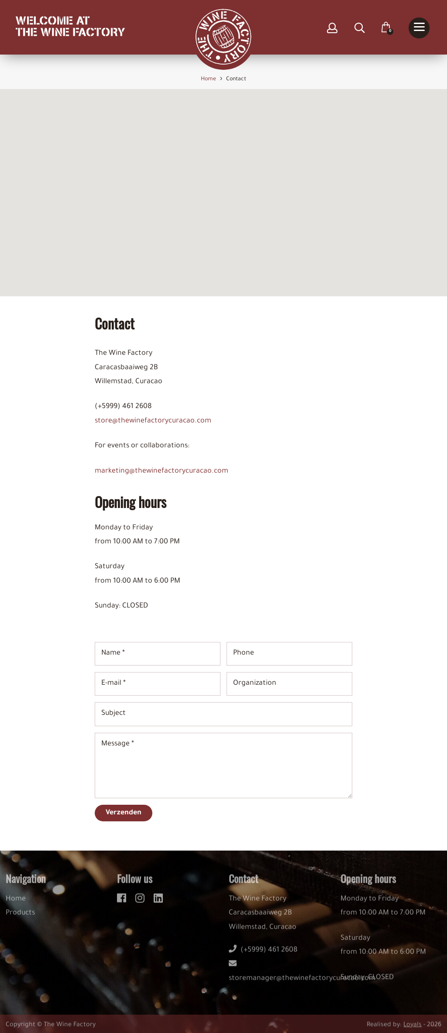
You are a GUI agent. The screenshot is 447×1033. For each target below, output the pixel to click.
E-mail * (113, 684)
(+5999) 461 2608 (263, 955)
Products (20, 918)
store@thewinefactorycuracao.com (153, 421)
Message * (117, 744)
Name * (113, 653)
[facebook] (123, 902)
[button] (223, 185)
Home (16, 904)
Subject (113, 714)
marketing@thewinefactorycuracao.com (161, 471)
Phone (243, 653)
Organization (254, 684)
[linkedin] (158, 902)
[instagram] (141, 902)
